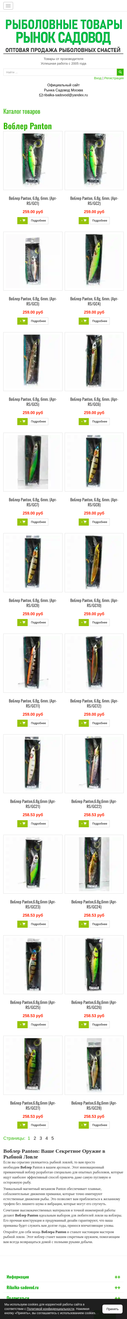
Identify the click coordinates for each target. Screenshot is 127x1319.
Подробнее (38, 220)
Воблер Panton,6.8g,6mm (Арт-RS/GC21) (33, 803)
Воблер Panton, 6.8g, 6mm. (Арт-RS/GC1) (33, 200)
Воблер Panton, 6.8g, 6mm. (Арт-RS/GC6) (94, 401)
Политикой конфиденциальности (50, 1309)
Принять (112, 1309)
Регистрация (114, 78)
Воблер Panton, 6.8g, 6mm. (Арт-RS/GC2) (94, 200)
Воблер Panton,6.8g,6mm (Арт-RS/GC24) (94, 904)
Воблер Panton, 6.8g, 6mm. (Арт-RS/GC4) (94, 301)
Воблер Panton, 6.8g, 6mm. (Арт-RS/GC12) (94, 703)
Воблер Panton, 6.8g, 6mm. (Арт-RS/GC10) (94, 602)
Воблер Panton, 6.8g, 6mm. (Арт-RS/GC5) (33, 401)
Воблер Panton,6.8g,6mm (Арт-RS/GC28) (94, 1105)
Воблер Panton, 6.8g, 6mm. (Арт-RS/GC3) (33, 301)
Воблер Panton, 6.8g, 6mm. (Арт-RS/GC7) (33, 502)
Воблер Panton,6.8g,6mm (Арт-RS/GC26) (94, 1004)
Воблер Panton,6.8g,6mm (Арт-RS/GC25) (33, 1004)
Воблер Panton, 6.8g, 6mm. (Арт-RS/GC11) (33, 703)
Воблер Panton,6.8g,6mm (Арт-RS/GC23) (33, 904)
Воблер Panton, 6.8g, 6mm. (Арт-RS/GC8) (94, 502)
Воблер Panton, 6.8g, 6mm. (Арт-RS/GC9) (33, 602)
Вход (98, 78)
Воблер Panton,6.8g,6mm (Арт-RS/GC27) (33, 1105)
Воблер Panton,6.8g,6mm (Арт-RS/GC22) (94, 803)
